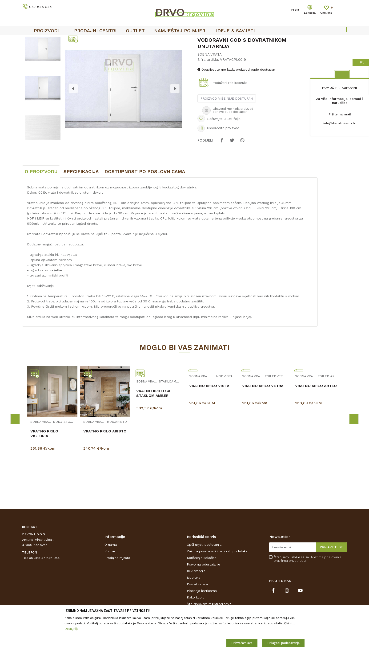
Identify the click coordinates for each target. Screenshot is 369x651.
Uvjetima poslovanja (325, 592)
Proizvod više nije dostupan (227, 133)
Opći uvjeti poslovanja (204, 580)
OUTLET (228, 40)
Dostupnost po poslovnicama (144, 206)
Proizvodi (29, 50)
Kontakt (110, 586)
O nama (110, 580)
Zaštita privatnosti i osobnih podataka (217, 586)
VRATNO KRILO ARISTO (104, 466)
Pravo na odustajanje (203, 599)
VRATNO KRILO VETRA (263, 421)
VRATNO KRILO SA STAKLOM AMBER (153, 428)
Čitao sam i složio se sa (308, 594)
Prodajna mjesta (117, 593)
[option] (42, 83)
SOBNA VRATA (90, 50)
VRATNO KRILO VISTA (209, 421)
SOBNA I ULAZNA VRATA (57, 50)
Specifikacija (81, 206)
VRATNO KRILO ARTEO (316, 421)
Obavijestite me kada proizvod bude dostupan (236, 104)
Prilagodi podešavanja (283, 643)
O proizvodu (41, 206)
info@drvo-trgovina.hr (339, 123)
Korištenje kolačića (202, 593)
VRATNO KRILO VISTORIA (44, 468)
